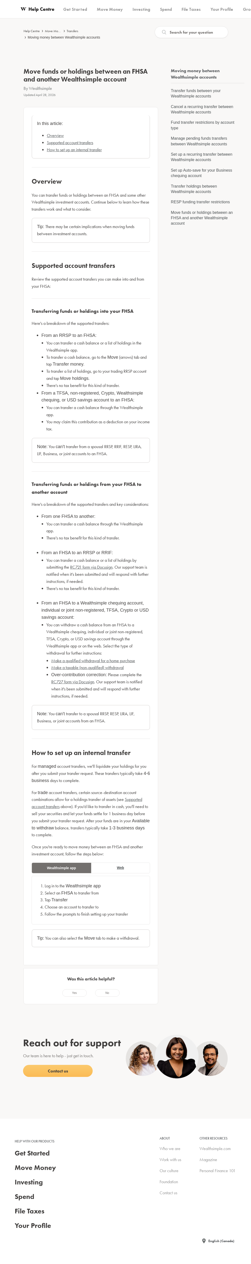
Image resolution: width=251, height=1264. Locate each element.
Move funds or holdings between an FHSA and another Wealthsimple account (202, 218)
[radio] (74, 993)
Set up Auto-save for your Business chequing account (201, 173)
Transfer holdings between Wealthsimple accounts (194, 189)
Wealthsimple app (61, 868)
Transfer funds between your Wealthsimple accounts (196, 93)
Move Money (54, 31)
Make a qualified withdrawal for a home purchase (93, 660)
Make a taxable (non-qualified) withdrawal (87, 667)
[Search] (191, 32)
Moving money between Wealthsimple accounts (64, 37)
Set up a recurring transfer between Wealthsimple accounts (201, 157)
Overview (55, 135)
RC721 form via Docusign (91, 567)
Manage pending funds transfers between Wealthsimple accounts (199, 141)
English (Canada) (221, 1241)
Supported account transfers (70, 142)
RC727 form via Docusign (72, 682)
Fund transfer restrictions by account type (202, 125)
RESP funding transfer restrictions (200, 202)
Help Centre (32, 31)
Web (120, 868)
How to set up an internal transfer (74, 149)
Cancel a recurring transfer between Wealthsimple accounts (202, 109)
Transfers (72, 31)
